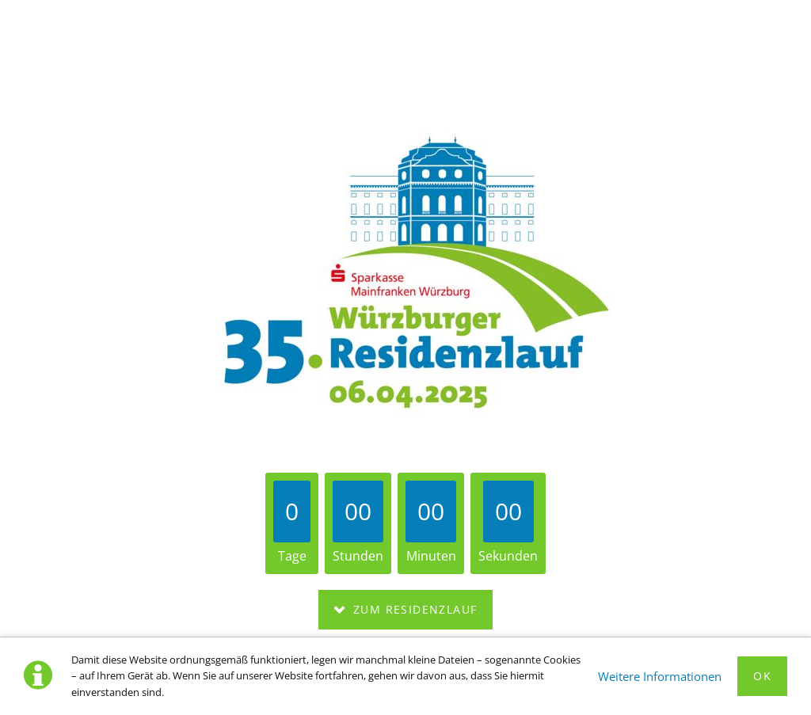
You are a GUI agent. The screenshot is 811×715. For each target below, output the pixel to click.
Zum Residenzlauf (413, 609)
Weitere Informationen (660, 676)
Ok (762, 675)
